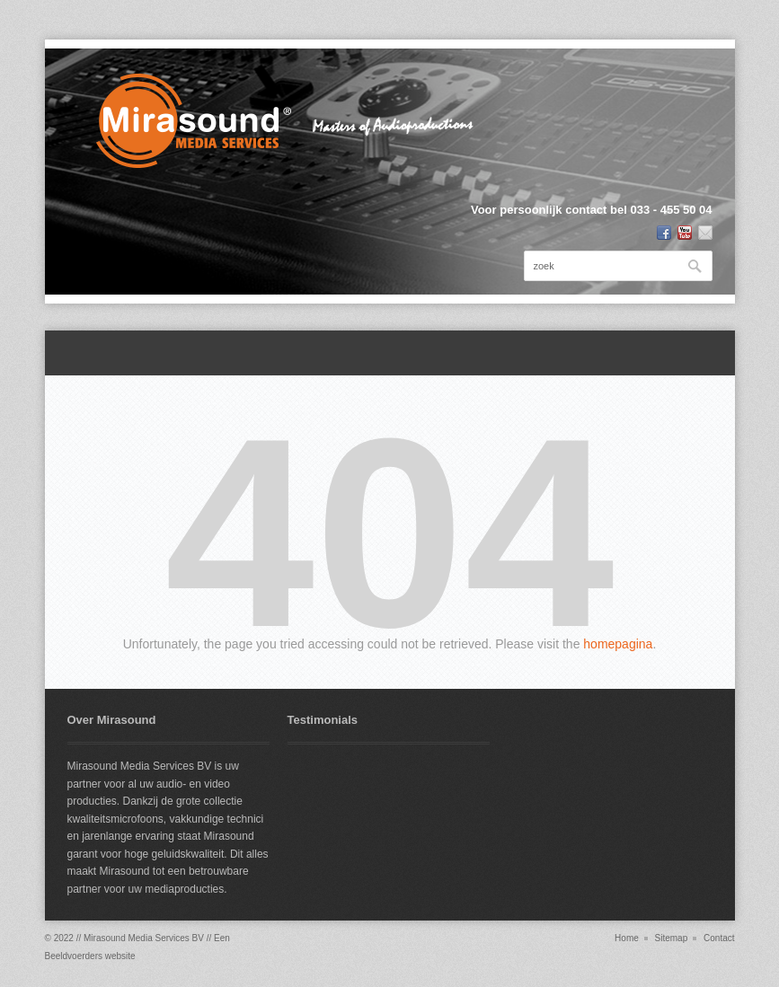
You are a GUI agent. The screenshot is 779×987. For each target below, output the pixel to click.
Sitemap (671, 938)
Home (627, 938)
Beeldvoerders (73, 956)
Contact (719, 938)
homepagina (617, 644)
